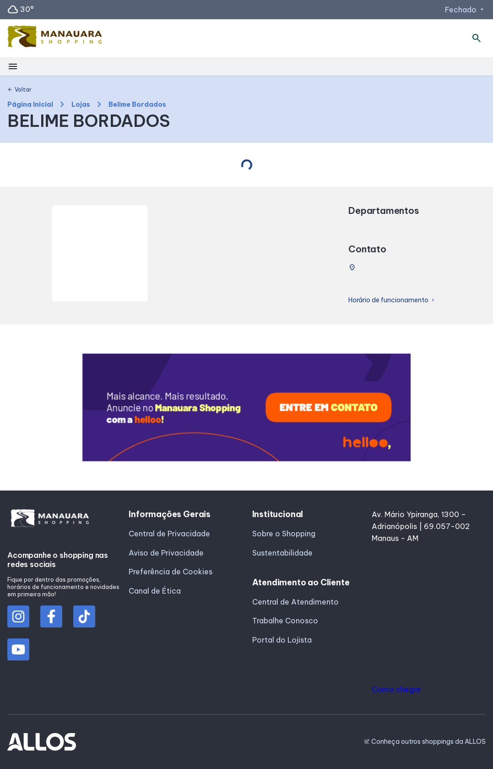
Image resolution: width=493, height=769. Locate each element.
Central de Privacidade (169, 533)
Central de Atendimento (295, 601)
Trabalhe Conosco (285, 620)
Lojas (80, 105)
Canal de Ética (155, 590)
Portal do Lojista (282, 639)
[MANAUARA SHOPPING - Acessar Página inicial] (55, 38)
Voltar (19, 90)
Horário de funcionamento (392, 300)
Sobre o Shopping (283, 533)
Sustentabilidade (282, 552)
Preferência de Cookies (170, 571)
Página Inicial (30, 105)
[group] (246, 408)
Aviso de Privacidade (166, 552)
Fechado (465, 9)
